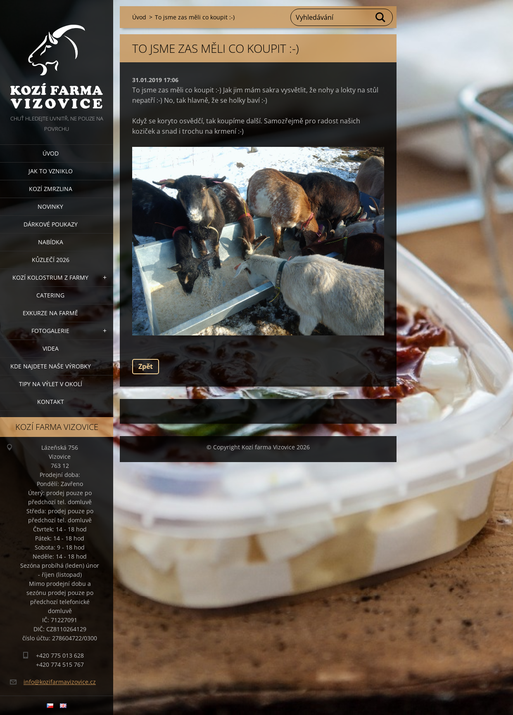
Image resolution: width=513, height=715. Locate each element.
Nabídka (50, 242)
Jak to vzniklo (50, 171)
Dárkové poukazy (51, 224)
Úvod (51, 153)
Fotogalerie (50, 331)
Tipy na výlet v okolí (50, 384)
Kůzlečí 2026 (50, 260)
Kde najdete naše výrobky (50, 366)
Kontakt (50, 402)
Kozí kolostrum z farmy (50, 277)
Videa (51, 348)
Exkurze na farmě (50, 313)
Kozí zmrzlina (50, 189)
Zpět (145, 366)
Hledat (380, 17)
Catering (50, 295)
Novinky (50, 206)
